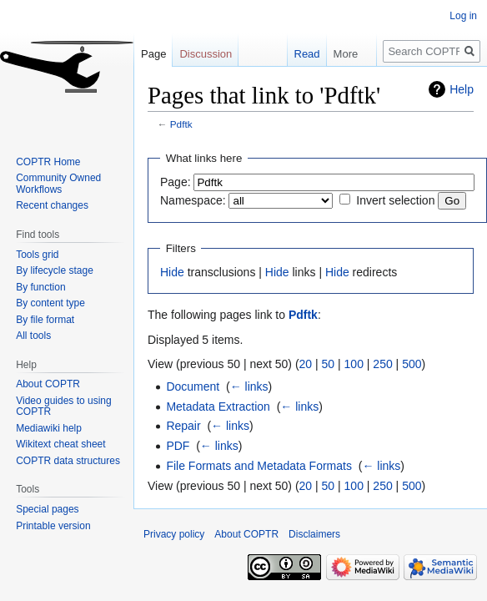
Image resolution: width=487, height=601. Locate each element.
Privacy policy (173, 534)
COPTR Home (48, 162)
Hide (172, 272)
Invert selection (395, 200)
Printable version (53, 526)
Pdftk (181, 124)
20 (306, 364)
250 (382, 364)
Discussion (205, 54)
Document (192, 386)
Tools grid (37, 254)
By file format (45, 320)
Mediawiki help (49, 428)
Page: (175, 182)
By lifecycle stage (54, 270)
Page (153, 54)
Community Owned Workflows (58, 183)
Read (298, 54)
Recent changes (52, 205)
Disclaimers (314, 534)
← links (249, 386)
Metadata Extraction (218, 406)
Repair (183, 425)
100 (354, 364)
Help (461, 89)
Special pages (47, 509)
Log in (463, 16)
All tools (33, 335)
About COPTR (48, 384)
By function (40, 287)
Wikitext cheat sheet (60, 444)
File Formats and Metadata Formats (259, 465)
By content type (50, 303)
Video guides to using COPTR (64, 406)
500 (411, 364)
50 (328, 364)
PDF (177, 445)
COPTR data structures (68, 461)
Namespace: (193, 200)
